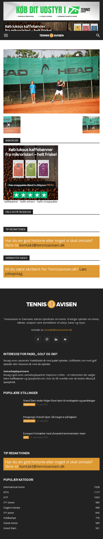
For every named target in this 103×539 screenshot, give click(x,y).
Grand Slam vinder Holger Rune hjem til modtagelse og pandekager (59, 400)
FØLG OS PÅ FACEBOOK (18, 212)
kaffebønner (17, 378)
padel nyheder (60, 360)
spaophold (9, 382)
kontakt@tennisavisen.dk (41, 245)
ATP (26, 437)
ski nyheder (44, 364)
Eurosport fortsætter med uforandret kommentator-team (54, 433)
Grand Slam (29, 404)
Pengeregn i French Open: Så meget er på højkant (50, 417)
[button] (5, 35)
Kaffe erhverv (27, 201)
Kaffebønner (11, 201)
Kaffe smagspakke (47, 201)
